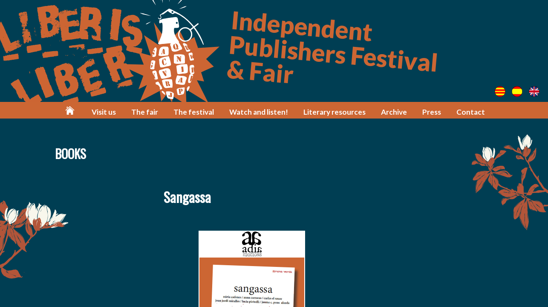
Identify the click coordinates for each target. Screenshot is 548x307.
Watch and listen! (258, 111)
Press (431, 111)
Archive (394, 111)
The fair (144, 111)
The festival (193, 111)
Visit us (104, 111)
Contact (470, 111)
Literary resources (334, 111)
